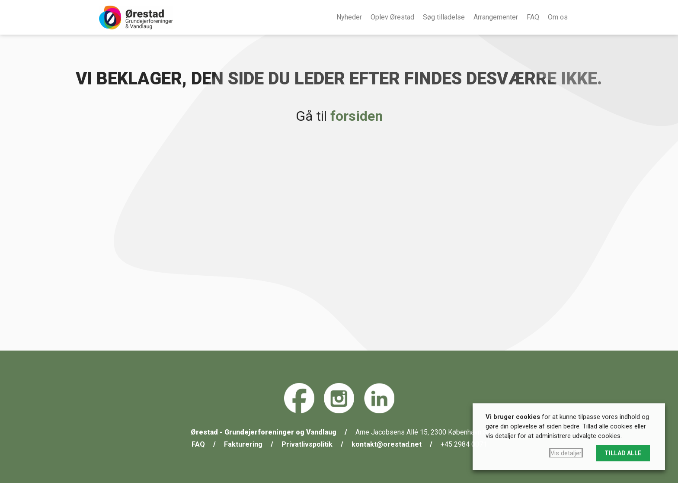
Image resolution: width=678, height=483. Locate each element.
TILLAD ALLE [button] (622, 453)
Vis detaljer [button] (566, 453)
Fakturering (243, 444)
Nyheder (349, 17)
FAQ (533, 17)
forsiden (356, 116)
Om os (558, 17)
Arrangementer (495, 17)
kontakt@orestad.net (387, 444)
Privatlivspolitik (307, 444)
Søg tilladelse (444, 17)
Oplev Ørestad (392, 17)
